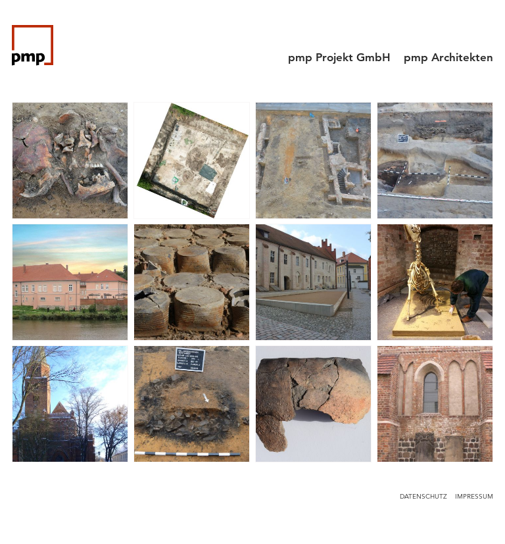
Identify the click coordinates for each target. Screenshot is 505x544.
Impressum (474, 496)
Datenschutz (423, 496)
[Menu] (481, 29)
